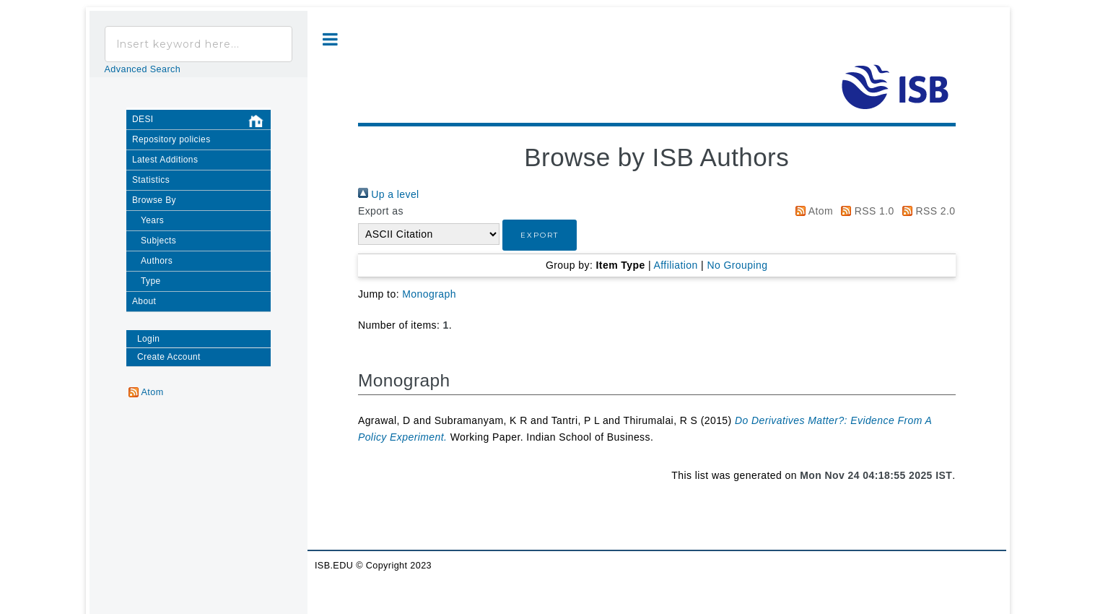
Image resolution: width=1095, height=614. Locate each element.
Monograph (429, 294)
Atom (811, 211)
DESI (201, 121)
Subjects (158, 240)
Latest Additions (165, 160)
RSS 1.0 (865, 211)
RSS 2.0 (926, 211)
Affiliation (676, 265)
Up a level (388, 194)
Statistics (151, 180)
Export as (380, 211)
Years (152, 220)
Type (151, 281)
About (144, 301)
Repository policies (171, 139)
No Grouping (737, 265)
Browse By (154, 200)
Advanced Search (143, 69)
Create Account (169, 357)
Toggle (330, 39)
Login (148, 339)
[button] (539, 235)
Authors (157, 261)
